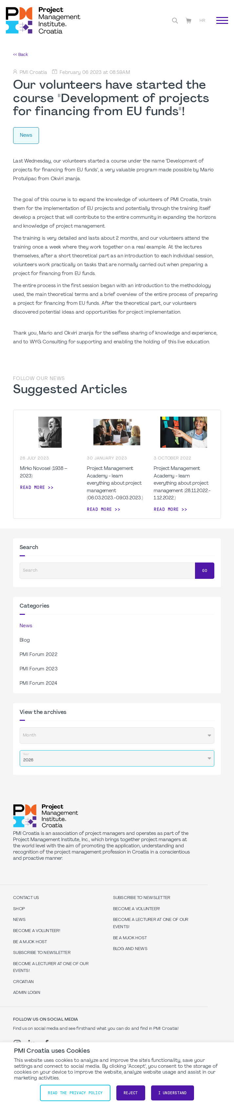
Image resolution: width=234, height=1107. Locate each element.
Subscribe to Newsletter (41, 953)
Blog (25, 640)
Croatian (23, 982)
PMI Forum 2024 (38, 683)
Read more (32, 487)
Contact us (26, 898)
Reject (131, 1093)
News (26, 626)
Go (204, 570)
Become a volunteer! (36, 931)
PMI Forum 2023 (39, 669)
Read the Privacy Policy (75, 1093)
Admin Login (26, 993)
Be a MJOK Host (30, 942)
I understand (172, 1093)
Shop (19, 909)
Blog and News (130, 949)
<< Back (20, 55)
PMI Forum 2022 (38, 654)
